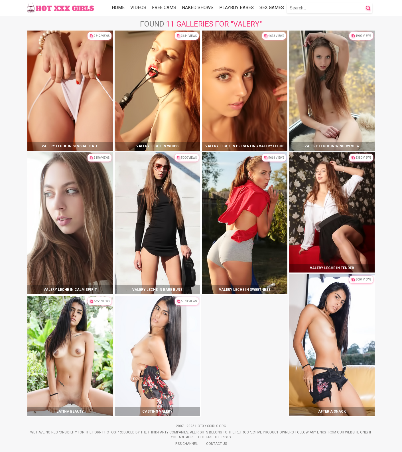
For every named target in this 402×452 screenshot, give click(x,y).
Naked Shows (198, 7)
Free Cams (164, 7)
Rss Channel (186, 444)
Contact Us (216, 444)
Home (118, 7)
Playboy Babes (236, 7)
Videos (138, 7)
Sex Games (271, 7)
